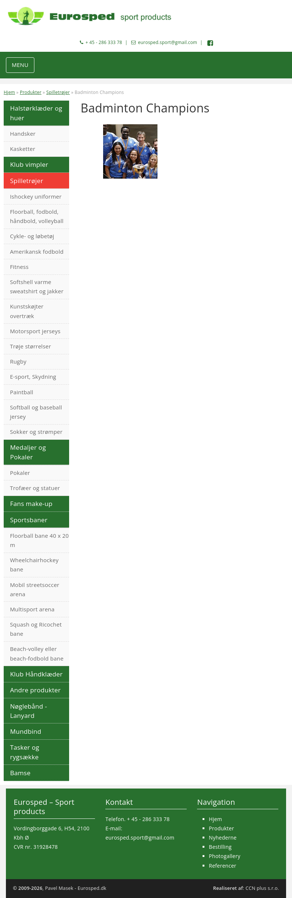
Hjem (9, 92)
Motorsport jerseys (35, 331)
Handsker (22, 133)
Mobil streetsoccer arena (35, 589)
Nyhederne (223, 837)
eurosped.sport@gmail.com (167, 42)
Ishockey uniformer (36, 196)
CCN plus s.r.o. (262, 888)
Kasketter (22, 148)
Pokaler (20, 472)
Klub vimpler (29, 164)
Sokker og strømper (36, 431)
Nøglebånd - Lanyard (28, 711)
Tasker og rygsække (24, 752)
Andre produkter (35, 690)
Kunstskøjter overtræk (27, 311)
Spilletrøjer (58, 92)
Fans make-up (31, 503)
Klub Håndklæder (36, 674)
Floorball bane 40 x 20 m (39, 540)
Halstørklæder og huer (36, 113)
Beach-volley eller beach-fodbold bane (37, 653)
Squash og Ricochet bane (36, 629)
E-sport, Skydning (33, 376)
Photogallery (224, 856)
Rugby (18, 361)
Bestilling (220, 846)
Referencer (222, 865)
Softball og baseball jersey (36, 412)
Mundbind (25, 731)
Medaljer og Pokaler (28, 452)
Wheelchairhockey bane (34, 564)
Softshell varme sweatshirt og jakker (37, 286)
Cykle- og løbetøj (32, 236)
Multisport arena (32, 609)
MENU (20, 64)
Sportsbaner (28, 520)
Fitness (19, 266)
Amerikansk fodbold (37, 251)
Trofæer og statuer (35, 488)
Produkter (31, 92)
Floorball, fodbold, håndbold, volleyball (37, 216)
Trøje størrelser (30, 346)
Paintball (21, 392)
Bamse (20, 773)
